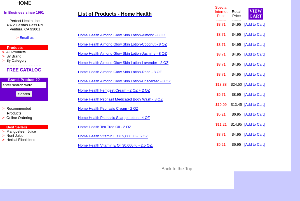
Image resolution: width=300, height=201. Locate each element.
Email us (27, 37)
